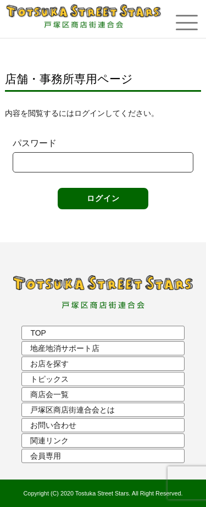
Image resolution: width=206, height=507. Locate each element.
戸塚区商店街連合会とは (72, 409)
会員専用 (45, 456)
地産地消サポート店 (64, 348)
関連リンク (49, 440)
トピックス (49, 379)
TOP (38, 332)
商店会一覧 (49, 394)
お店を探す (49, 363)
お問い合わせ (53, 425)
